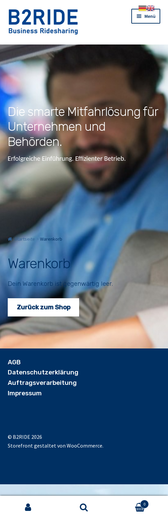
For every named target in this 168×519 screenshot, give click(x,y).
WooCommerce (84, 445)
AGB (14, 362)
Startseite (24, 239)
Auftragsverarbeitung (42, 383)
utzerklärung (58, 372)
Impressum (25, 393)
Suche (84, 507)
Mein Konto (28, 507)
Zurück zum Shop (43, 307)
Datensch (23, 372)
